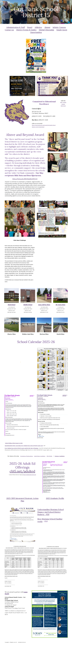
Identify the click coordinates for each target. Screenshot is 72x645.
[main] (36, 12)
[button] (70, 2)
